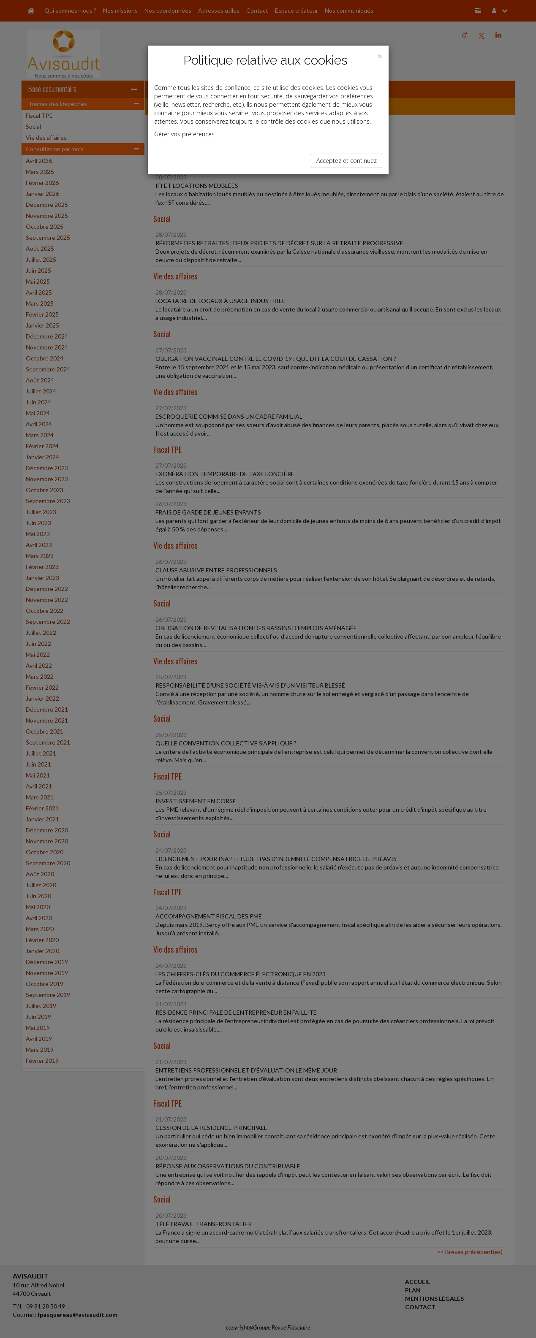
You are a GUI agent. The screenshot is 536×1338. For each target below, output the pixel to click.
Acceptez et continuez (346, 161)
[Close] (379, 56)
